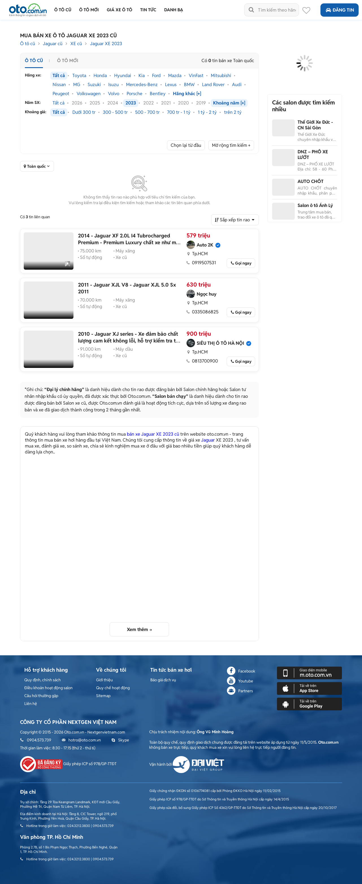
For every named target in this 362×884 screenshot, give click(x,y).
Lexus (171, 85)
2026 (77, 103)
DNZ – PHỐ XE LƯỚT (313, 154)
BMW (189, 85)
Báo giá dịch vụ (163, 679)
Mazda (174, 75)
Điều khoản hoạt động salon (48, 687)
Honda (100, 75)
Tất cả (59, 75)
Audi (237, 85)
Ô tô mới (67, 61)
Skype (120, 740)
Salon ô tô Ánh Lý (315, 205)
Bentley (158, 94)
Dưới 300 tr (84, 112)
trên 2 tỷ (233, 112)
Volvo (113, 94)
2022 (148, 103)
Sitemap (103, 695)
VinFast (196, 75)
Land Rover (213, 85)
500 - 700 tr (147, 112)
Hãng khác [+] (187, 94)
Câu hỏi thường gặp (41, 695)
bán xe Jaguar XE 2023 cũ (153, 434)
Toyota (79, 75)
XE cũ (76, 44)
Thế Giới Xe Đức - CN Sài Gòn (315, 125)
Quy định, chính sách (42, 679)
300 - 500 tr (115, 112)
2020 (183, 103)
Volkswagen (89, 94)
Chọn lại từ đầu (186, 145)
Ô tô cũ (27, 44)
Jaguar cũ (52, 44)
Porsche (134, 94)
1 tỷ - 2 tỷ (207, 112)
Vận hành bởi (186, 764)
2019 (201, 103)
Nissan (59, 85)
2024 (112, 103)
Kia (141, 75)
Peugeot (61, 94)
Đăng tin (339, 10)
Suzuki (94, 85)
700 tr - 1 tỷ (178, 112)
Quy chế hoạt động (113, 687)
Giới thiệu (104, 679)
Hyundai (122, 75)
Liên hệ (30, 703)
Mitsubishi (221, 75)
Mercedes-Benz (142, 85)
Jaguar (208, 440)
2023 (130, 103)
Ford (156, 75)
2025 (95, 103)
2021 (166, 103)
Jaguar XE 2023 (106, 44)
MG (76, 85)
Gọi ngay (243, 263)
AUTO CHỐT (311, 181)
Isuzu (113, 85)
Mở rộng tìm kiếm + (231, 145)
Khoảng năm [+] (229, 103)
